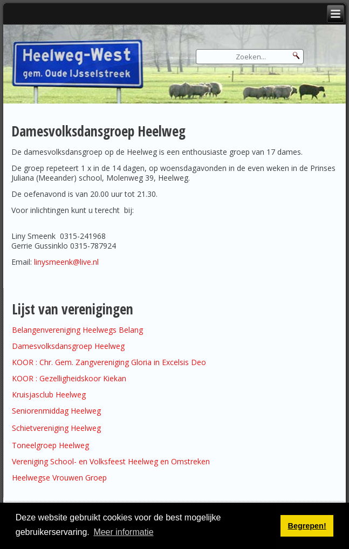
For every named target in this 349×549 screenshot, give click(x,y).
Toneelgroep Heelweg (50, 445)
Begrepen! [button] (307, 525)
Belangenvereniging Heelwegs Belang (77, 330)
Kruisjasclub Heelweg (49, 394)
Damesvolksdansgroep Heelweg (68, 346)
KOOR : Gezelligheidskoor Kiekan (69, 378)
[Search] (250, 56)
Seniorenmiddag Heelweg (56, 411)
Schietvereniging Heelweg (56, 428)
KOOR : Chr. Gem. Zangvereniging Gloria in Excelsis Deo (109, 362)
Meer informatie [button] (123, 532)
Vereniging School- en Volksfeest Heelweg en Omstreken (111, 461)
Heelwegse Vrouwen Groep (59, 477)
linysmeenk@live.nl (66, 262)
